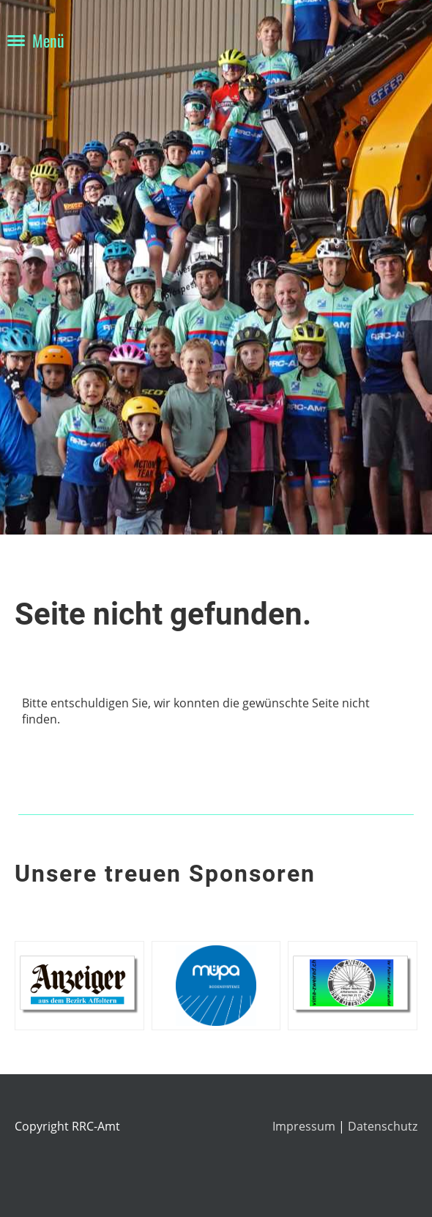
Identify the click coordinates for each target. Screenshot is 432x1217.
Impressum (305, 1126)
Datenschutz (382, 1126)
